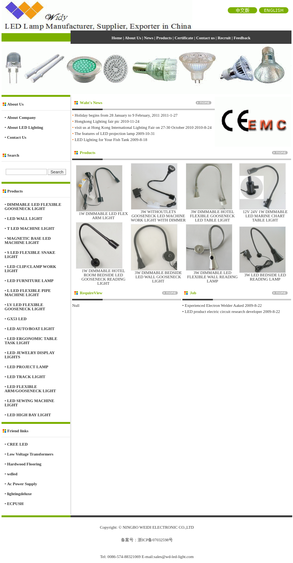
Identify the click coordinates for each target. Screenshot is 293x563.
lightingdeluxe (19, 494)
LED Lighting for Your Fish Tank (102, 140)
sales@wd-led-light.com (173, 557)
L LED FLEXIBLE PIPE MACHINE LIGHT (28, 293)
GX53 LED (16, 319)
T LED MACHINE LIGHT (30, 228)
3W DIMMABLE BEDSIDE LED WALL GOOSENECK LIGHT (158, 277)
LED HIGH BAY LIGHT (29, 415)
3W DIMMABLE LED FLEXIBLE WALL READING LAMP (212, 277)
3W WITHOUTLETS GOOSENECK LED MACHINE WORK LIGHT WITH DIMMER (158, 216)
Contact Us (16, 137)
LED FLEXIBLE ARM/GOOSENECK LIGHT (30, 389)
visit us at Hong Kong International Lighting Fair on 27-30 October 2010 (134, 127)
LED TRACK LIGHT (26, 377)
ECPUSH (15, 504)
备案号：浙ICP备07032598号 (147, 540)
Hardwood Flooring (24, 464)
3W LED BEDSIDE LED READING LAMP (265, 277)
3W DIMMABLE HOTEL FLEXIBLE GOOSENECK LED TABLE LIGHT (212, 216)
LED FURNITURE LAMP (30, 281)
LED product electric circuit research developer (223, 312)
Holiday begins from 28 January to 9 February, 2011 (117, 115)
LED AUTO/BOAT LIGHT (30, 329)
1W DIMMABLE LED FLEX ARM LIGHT (103, 216)
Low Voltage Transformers (30, 454)
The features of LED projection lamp (105, 134)
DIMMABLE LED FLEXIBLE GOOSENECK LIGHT (33, 206)
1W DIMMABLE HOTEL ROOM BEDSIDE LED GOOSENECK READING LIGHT (103, 277)
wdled (12, 474)
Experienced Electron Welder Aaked (214, 305)
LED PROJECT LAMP (27, 367)
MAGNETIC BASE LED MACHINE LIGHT (28, 240)
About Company (21, 117)
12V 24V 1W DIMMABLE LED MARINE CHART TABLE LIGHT (265, 216)
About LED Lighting (25, 127)
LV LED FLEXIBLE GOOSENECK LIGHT (25, 307)
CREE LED (17, 444)
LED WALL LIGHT (24, 219)
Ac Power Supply (22, 484)
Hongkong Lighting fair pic (97, 121)
